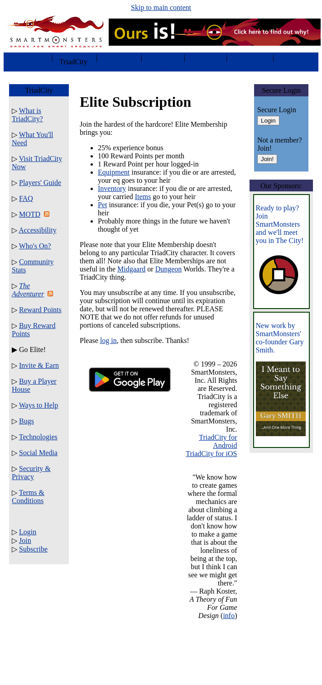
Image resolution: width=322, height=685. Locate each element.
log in (108, 340)
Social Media (38, 453)
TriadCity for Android (218, 441)
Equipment (114, 172)
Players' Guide (40, 182)
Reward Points (40, 310)
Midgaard (131, 269)
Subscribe (33, 549)
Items (143, 196)
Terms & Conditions (28, 496)
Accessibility (38, 230)
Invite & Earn (39, 365)
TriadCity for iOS (211, 453)
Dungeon (168, 269)
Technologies (38, 437)
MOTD (29, 214)
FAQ (26, 198)
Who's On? (35, 246)
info (229, 615)
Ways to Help (38, 405)
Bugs (26, 421)
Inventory (112, 188)
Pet (102, 205)
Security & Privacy (31, 472)
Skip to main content (161, 7)
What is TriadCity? (27, 115)
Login (27, 532)
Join (25, 540)
